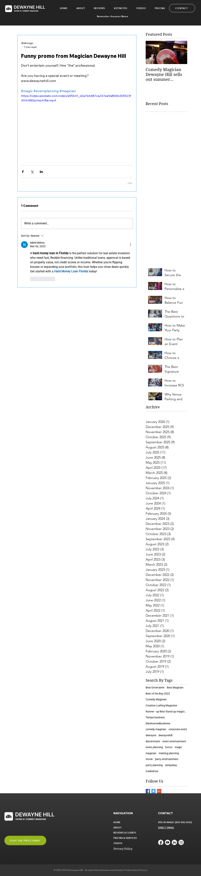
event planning (154, 747)
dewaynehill (165, 735)
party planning (154, 765)
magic (178, 747)
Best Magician (175, 687)
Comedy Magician (156, 699)
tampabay (171, 765)
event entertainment (174, 741)
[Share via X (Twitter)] (32, 171)
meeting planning (169, 753)
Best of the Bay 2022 (158, 693)
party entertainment (166, 759)
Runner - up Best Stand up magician (166, 711)
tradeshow (152, 771)
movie (149, 759)
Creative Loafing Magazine (161, 705)
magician (151, 753)
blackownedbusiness (158, 723)
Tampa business (155, 717)
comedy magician (156, 729)
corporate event (178, 729)
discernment (153, 741)
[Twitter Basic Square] (153, 791)
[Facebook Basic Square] (148, 791)
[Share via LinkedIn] (41, 171)
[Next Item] (181, 52)
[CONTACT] (182, 8)
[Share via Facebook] (23, 171)
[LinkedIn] (174, 842)
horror (168, 747)
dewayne (151, 735)
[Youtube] (167, 842)
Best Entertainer (155, 687)
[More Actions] (130, 244)
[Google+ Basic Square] (159, 791)
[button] (120, 8)
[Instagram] (181, 842)
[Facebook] (160, 842)
